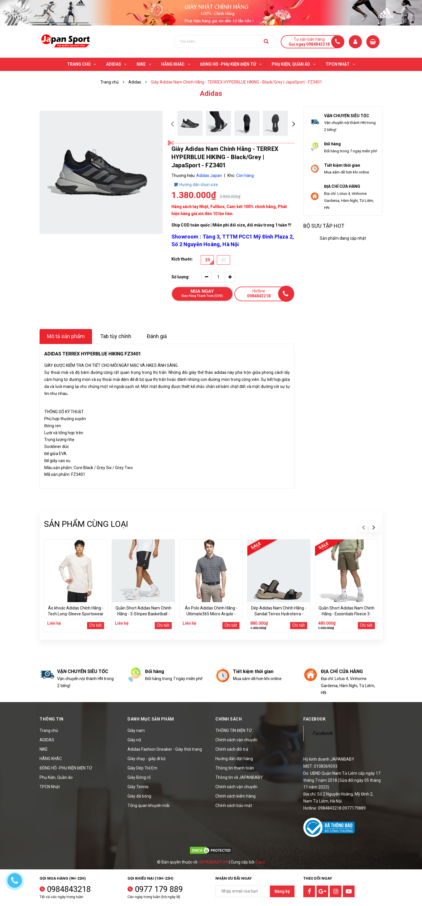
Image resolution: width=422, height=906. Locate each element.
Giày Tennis (138, 786)
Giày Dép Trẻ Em (142, 768)
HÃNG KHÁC (51, 758)
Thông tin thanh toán (234, 768)
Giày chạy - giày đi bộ (146, 758)
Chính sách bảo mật (233, 805)
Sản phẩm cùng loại (86, 524)
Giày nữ (134, 740)
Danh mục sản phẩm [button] (150, 719)
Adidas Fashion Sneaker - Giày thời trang (164, 749)
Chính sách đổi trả (231, 749)
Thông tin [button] (52, 719)
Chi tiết (95, 625)
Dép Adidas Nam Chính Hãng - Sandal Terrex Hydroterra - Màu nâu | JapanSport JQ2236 (279, 614)
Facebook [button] (314, 719)
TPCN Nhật (50, 786)
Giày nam (136, 730)
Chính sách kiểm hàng (235, 796)
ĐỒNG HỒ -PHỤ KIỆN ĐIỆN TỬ (66, 768)
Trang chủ (49, 730)
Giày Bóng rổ (139, 777)
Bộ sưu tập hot (323, 226)
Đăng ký (282, 891)
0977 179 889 (159, 889)
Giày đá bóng (139, 796)
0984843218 (69, 889)
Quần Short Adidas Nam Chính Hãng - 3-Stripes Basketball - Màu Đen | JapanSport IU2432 (143, 614)
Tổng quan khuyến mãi (148, 805)
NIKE (44, 749)
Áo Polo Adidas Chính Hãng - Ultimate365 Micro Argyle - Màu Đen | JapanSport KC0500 (211, 614)
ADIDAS (47, 740)
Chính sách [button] (228, 719)
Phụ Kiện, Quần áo (56, 777)
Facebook (322, 733)
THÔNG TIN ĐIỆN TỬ (233, 730)
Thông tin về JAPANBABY (239, 777)
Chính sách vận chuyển (236, 740)
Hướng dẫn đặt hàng (234, 758)
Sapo (260, 862)
